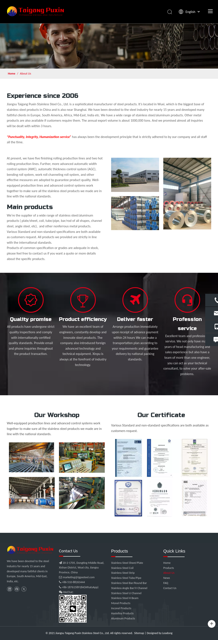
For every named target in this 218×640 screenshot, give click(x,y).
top (211, 624)
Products (168, 568)
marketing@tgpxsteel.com (77, 577)
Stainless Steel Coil (122, 568)
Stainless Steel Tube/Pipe (126, 578)
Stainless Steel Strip (123, 573)
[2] (135, 213)
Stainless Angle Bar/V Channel (129, 588)
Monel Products (120, 603)
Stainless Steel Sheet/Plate (127, 563)
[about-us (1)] (109, 46)
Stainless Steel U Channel (126, 593)
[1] (135, 175)
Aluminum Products (123, 618)
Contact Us (169, 588)
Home (167, 563)
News (166, 578)
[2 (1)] (187, 193)
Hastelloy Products (122, 613)
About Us (169, 573)
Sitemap (139, 633)
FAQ (165, 583)
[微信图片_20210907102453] (31, 550)
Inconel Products (121, 608)
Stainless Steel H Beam (124, 598)
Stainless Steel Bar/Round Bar (129, 583)
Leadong (167, 633)
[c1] (161, 478)
